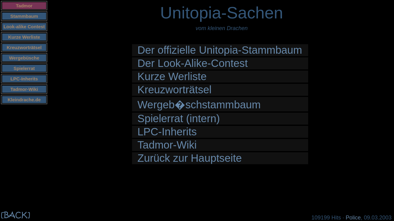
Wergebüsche (24, 57)
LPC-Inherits (24, 78)
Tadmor (24, 5)
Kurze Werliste (24, 37)
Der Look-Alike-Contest (193, 63)
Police (353, 218)
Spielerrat (24, 68)
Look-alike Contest (24, 26)
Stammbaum (24, 16)
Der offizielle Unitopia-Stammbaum (220, 50)
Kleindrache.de (24, 99)
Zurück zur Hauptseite (190, 158)
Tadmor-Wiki (24, 89)
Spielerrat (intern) (179, 118)
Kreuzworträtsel (24, 47)
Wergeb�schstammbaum (199, 104)
